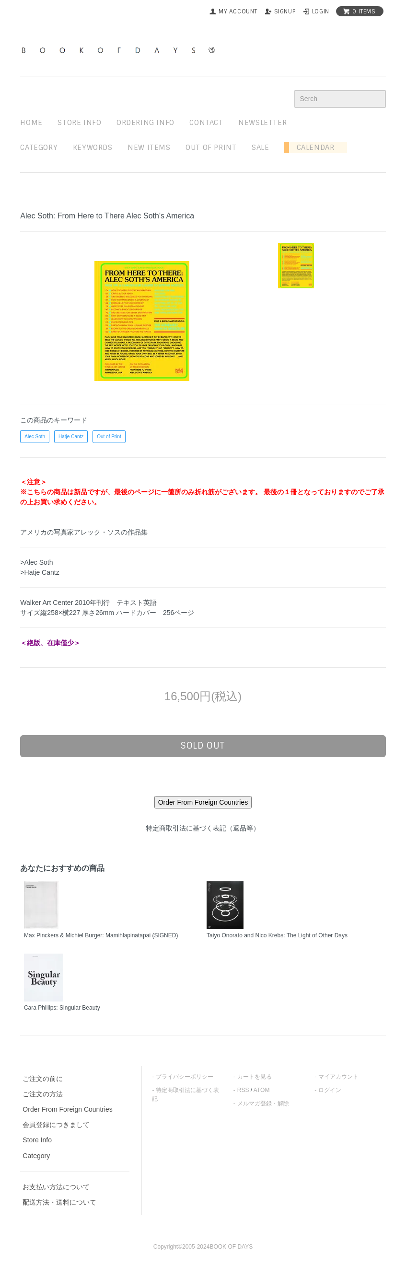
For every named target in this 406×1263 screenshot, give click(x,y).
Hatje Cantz (70, 436)
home (31, 122)
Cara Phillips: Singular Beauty (62, 1007)
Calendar (311, 147)
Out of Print (109, 436)
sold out (203, 745)
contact (206, 122)
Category (39, 147)
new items (149, 147)
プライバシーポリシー (184, 1076)
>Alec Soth (36, 562)
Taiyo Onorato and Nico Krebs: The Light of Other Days (277, 935)
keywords (93, 147)
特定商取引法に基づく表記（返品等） (203, 828)
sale (260, 147)
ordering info (145, 122)
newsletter (262, 122)
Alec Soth (34, 436)
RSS (243, 1090)
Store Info (37, 1140)
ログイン (329, 1090)
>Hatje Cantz (39, 572)
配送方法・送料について (59, 1202)
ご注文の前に (43, 1078)
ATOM (262, 1090)
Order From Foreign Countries (68, 1109)
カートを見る (254, 1076)
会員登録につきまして (56, 1124)
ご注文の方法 (43, 1094)
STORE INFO (79, 122)
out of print (211, 147)
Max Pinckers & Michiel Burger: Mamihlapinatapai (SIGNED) (101, 935)
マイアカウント (338, 1076)
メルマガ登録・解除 (263, 1103)
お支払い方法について (56, 1187)
